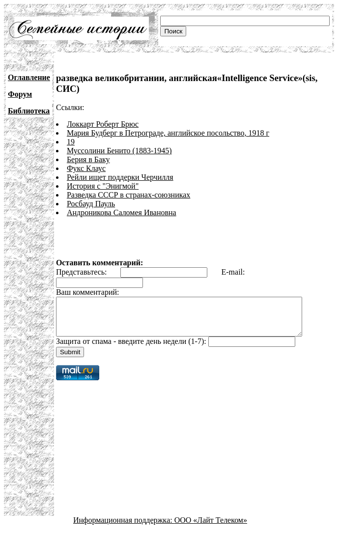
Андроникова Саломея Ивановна (121, 212)
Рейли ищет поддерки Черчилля (120, 177)
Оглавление (29, 77)
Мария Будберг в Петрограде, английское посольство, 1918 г (168, 133)
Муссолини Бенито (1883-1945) (119, 150)
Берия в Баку (88, 159)
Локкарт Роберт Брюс (103, 124)
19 (71, 142)
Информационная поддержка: (123, 527)
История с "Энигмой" (103, 186)
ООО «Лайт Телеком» (210, 527)
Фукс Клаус (86, 168)
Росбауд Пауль (91, 203)
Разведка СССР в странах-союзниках (128, 195)
